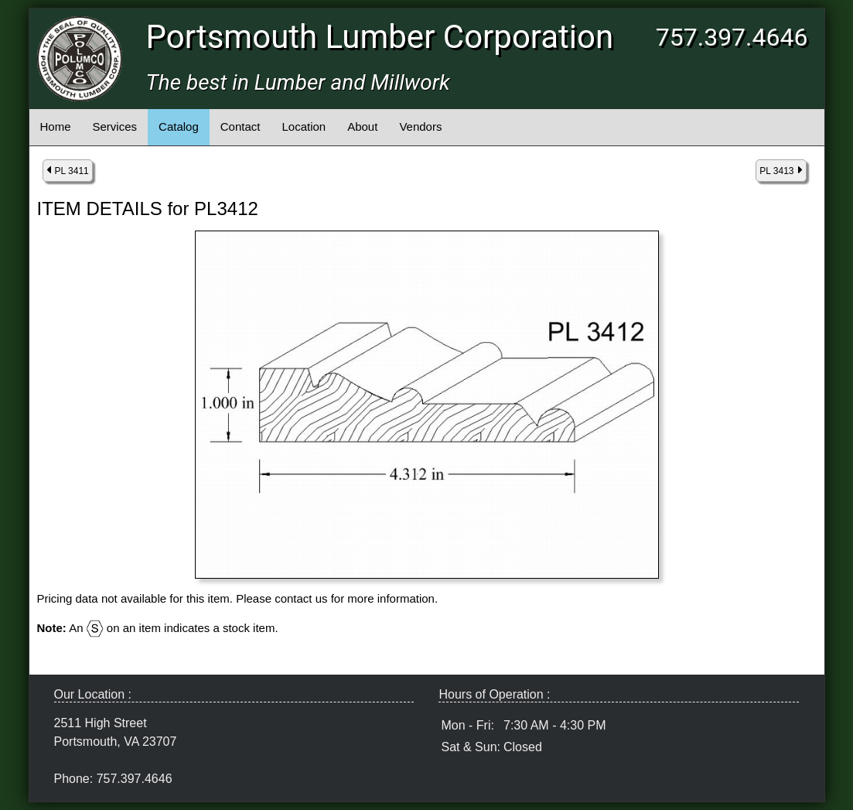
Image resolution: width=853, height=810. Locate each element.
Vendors (420, 126)
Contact (240, 126)
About (362, 126)
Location (303, 126)
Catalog (179, 126)
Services (115, 126)
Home (55, 126)
